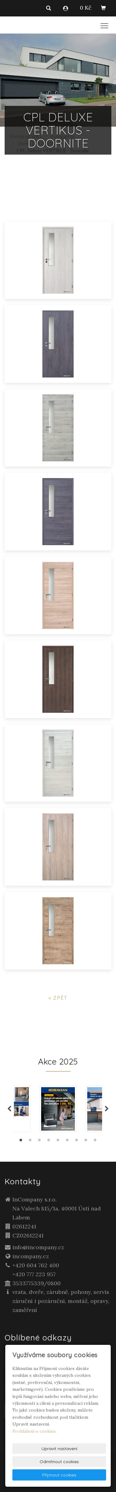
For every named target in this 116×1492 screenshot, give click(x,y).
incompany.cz (30, 1256)
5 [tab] (58, 1141)
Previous (9, 1109)
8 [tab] (86, 1141)
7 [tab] (77, 1141)
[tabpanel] (58, 1109)
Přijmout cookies (59, 1475)
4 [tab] (49, 1141)
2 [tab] (30, 1141)
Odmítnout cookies (59, 1461)
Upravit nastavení (59, 1448)
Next (107, 1109)
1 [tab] (21, 1141)
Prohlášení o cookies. (34, 1431)
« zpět (58, 998)
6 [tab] (67, 1141)
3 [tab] (40, 1141)
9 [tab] (95, 1141)
